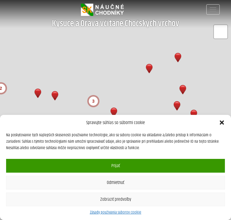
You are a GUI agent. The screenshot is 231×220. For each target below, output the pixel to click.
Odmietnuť (115, 182)
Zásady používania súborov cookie (115, 212)
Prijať (115, 165)
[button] (222, 122)
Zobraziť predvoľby (115, 199)
